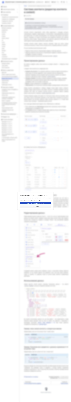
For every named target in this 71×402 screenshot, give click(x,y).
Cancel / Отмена (35, 206)
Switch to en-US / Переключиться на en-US (35, 203)
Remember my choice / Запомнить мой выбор (31, 200)
